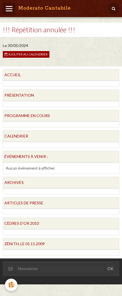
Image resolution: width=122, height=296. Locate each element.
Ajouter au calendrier (26, 54)
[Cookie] (11, 285)
